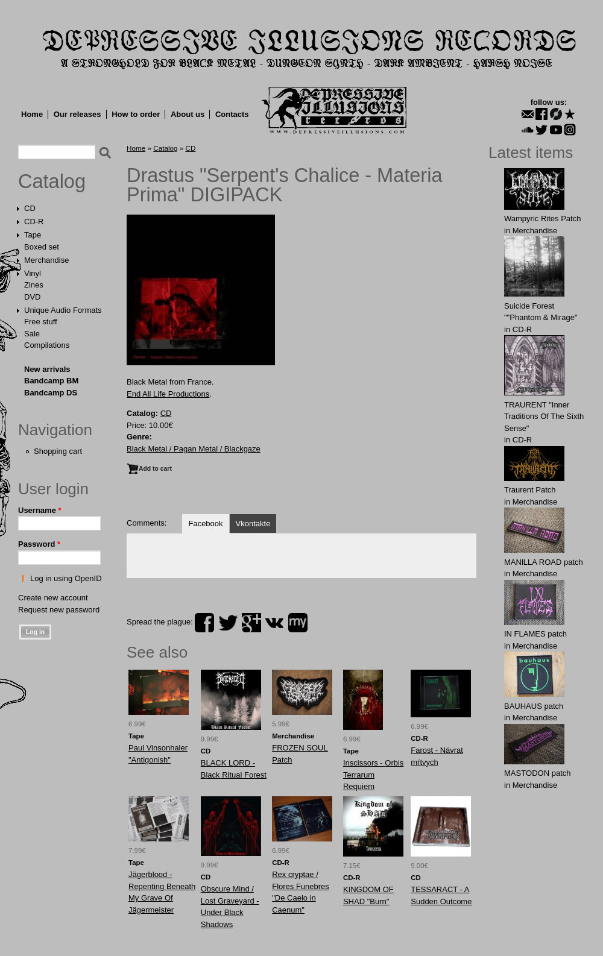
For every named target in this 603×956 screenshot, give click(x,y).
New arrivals (47, 369)
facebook (204, 622)
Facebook (205, 523)
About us (187, 114)
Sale (32, 333)
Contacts (232, 114)
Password (39, 544)
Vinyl (32, 273)
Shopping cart (58, 451)
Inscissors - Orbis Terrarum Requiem (373, 774)
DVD (32, 296)
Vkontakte (253, 523)
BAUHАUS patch (533, 706)
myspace (298, 622)
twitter (228, 622)
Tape (32, 234)
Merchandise (46, 260)
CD (30, 208)
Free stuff (40, 321)
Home (32, 114)
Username (40, 510)
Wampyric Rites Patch (542, 218)
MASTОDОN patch (537, 773)
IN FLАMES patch (535, 633)
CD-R (34, 221)
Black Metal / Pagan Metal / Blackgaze (193, 448)
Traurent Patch (530, 489)
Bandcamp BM (51, 380)
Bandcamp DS (50, 392)
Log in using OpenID (66, 578)
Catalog (52, 181)
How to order (136, 114)
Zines (33, 284)
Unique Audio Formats (63, 310)
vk (274, 622)
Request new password (58, 609)
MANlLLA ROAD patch (543, 562)
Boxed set (41, 246)
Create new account (53, 597)
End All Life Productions (168, 393)
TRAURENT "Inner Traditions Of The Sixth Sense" (544, 416)
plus (251, 622)
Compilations (46, 345)
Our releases (77, 114)
